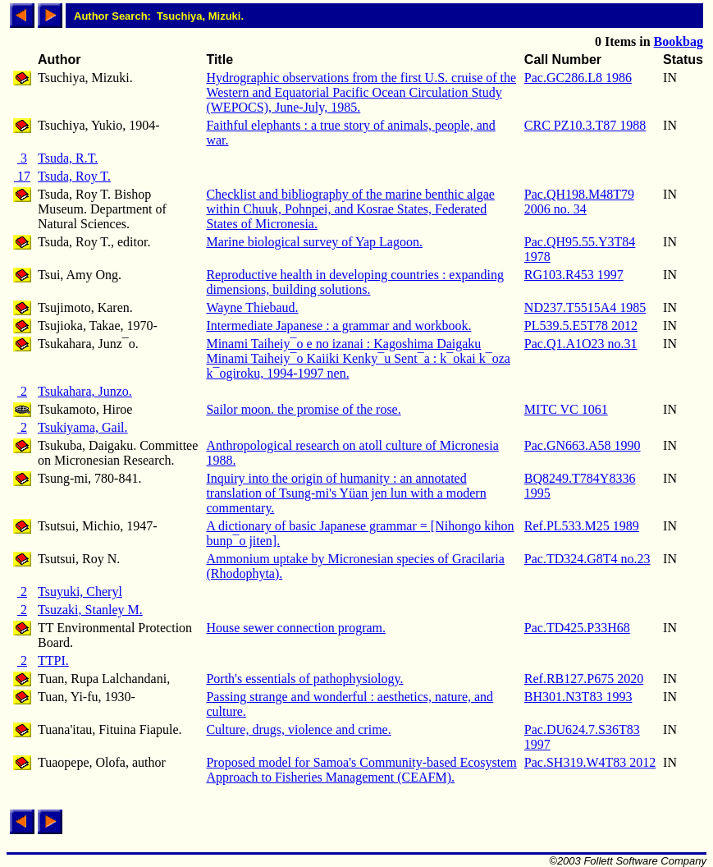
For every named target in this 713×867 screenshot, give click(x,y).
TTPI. (53, 660)
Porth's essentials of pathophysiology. (304, 679)
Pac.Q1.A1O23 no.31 (581, 344)
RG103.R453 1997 (574, 275)
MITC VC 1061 (566, 409)
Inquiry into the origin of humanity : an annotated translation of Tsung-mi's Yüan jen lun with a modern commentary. (346, 493)
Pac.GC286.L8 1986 (578, 78)
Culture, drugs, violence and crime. (298, 729)
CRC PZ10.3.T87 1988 (585, 125)
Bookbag (678, 41)
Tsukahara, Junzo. (85, 391)
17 (22, 176)
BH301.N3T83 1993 (578, 697)
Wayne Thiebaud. (252, 307)
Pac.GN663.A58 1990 (582, 445)
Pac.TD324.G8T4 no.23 (587, 559)
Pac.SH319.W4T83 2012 (590, 762)
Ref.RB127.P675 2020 (583, 679)
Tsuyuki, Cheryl (80, 592)
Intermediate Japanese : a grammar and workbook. (338, 326)
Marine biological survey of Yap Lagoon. (314, 242)
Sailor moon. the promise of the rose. (303, 409)
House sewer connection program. (296, 628)
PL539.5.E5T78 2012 (581, 326)
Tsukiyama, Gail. (83, 427)
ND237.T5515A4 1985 (585, 307)
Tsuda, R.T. (68, 158)
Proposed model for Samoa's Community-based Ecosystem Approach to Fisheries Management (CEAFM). (361, 769)
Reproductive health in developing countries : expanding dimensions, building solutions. (355, 282)
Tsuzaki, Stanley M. (90, 610)
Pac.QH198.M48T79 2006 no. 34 (579, 201)
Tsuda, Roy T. (74, 176)
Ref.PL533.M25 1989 (581, 526)
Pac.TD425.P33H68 (577, 628)
